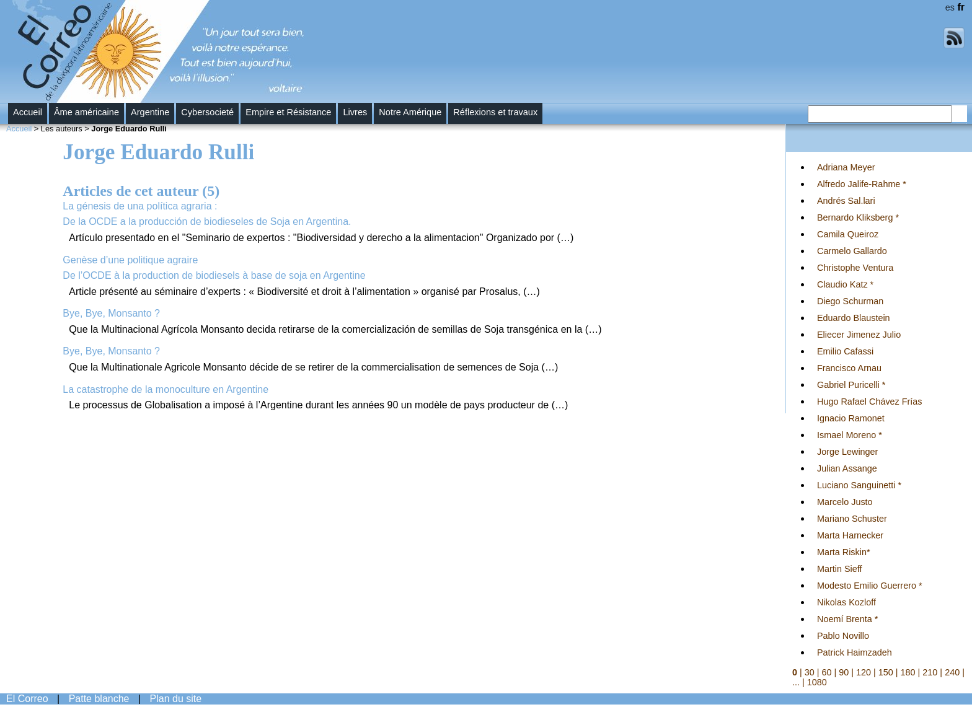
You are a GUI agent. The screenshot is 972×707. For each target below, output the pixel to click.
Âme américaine (86, 112)
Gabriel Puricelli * (851, 385)
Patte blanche (99, 698)
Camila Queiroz (847, 234)
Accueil (27, 112)
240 (952, 672)
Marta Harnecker (850, 535)
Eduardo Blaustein (853, 318)
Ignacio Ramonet (851, 418)
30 (810, 672)
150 (885, 672)
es (950, 7)
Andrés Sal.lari (846, 201)
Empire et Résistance (288, 112)
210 (929, 672)
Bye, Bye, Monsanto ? (111, 313)
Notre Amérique (410, 112)
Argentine (150, 112)
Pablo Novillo (843, 636)
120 (863, 672)
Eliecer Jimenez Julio (859, 335)
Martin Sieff (839, 569)
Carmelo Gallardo (852, 251)
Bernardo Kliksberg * (858, 217)
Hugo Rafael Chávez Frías (869, 401)
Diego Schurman (850, 301)
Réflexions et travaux (495, 112)
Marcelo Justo (845, 502)
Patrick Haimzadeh (854, 652)
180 (908, 672)
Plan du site (176, 698)
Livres (355, 112)
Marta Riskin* (843, 552)
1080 (817, 682)
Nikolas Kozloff (846, 602)
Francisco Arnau (849, 368)
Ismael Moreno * (849, 435)
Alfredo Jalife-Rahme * (861, 184)
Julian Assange (847, 468)
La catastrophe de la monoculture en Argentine (165, 389)
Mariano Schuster (852, 519)
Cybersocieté (207, 112)
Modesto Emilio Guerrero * (869, 586)
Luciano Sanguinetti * (859, 485)
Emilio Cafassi (845, 351)
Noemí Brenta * (847, 619)
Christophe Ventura (855, 268)
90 (844, 672)
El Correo (27, 698)
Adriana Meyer (846, 167)
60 (827, 672)
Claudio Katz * (845, 284)
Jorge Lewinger (847, 452)
